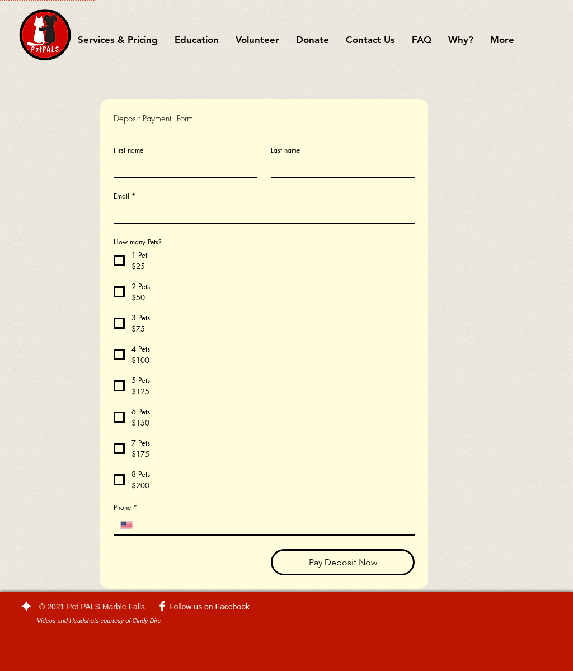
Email (124, 196)
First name (128, 150)
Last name (285, 150)
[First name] (182, 168)
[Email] (261, 214)
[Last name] (339, 168)
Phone (125, 507)
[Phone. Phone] (273, 525)
